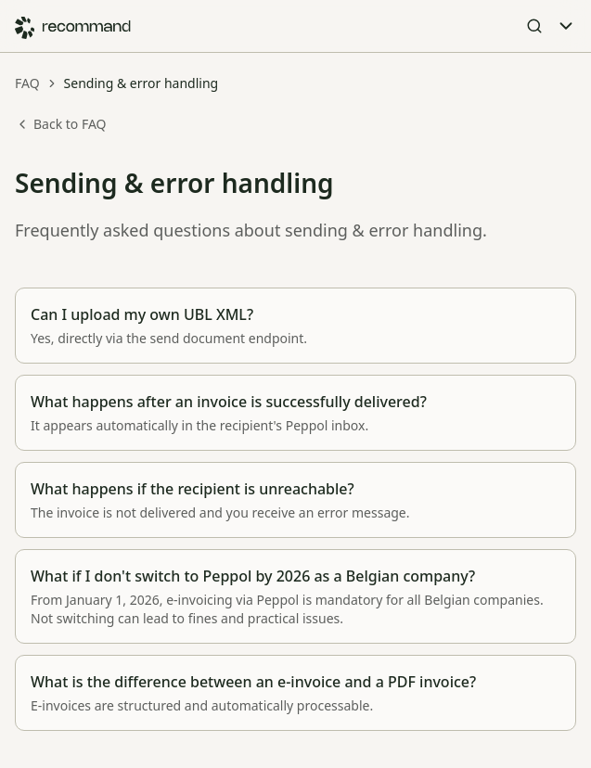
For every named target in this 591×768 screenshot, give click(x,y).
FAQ (27, 83)
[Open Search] (534, 26)
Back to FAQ (61, 124)
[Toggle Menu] (566, 26)
